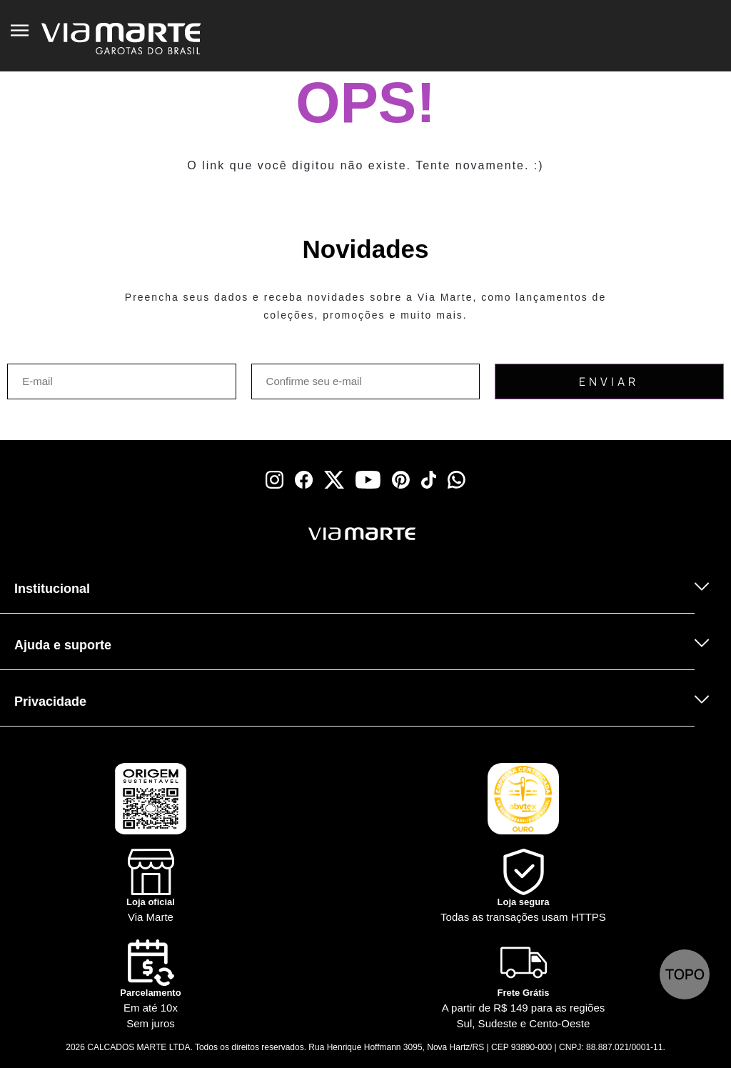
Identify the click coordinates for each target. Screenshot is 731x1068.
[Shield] (523, 887)
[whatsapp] (456, 480)
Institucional (52, 589)
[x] (334, 480)
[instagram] (274, 480)
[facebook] (304, 480)
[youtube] (368, 480)
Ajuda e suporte (62, 645)
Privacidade (50, 701)
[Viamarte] (294, 534)
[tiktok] (429, 480)
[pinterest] (401, 480)
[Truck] (178, 552)
